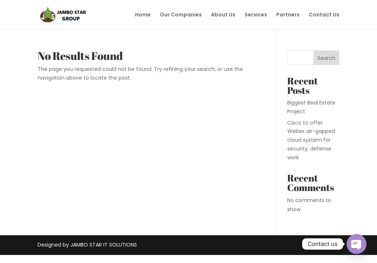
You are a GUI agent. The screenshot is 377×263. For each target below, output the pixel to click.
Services (256, 15)
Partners (288, 15)
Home (143, 15)
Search (326, 58)
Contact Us (324, 15)
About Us (223, 15)
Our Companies (181, 15)
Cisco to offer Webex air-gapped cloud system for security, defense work (311, 140)
